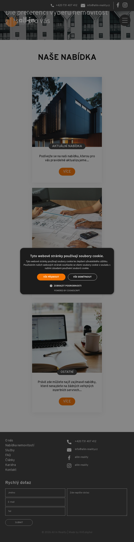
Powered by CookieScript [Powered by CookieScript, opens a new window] (67, 290)
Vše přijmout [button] (51, 276)
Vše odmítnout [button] (82, 276)
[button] (67, 285)
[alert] (67, 271)
